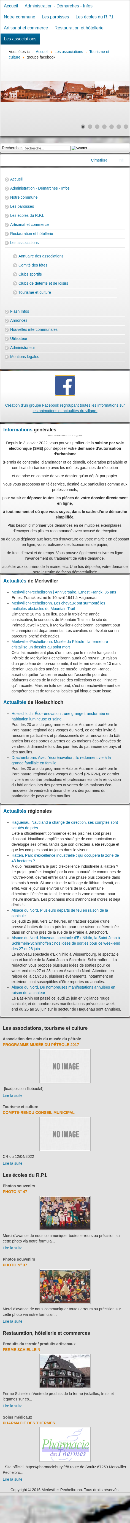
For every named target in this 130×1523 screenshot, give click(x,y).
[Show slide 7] (126, 126)
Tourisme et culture (34, 292)
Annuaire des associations (40, 256)
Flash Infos (19, 311)
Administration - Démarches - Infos (59, 6)
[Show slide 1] (83, 126)
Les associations (20, 39)
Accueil (11, 6)
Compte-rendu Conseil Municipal (39, 1112)
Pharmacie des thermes (29, 1423)
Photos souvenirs (19, 1186)
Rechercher (12, 148)
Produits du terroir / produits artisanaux (39, 1344)
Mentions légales (24, 356)
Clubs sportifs (30, 274)
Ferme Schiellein (21, 1349)
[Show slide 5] (111, 126)
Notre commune (19, 17)
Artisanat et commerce (26, 28)
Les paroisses (55, 17)
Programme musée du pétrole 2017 (41, 1044)
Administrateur (22, 347)
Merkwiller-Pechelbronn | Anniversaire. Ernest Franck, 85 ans (64, 592)
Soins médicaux (17, 1417)
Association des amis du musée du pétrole (42, 1039)
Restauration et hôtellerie (79, 28)
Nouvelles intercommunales (34, 329)
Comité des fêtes (32, 265)
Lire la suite (13, 1095)
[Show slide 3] (97, 126)
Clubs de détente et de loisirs (43, 283)
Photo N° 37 (15, 1265)
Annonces (18, 320)
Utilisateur (18, 338)
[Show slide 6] (119, 126)
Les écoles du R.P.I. (95, 17)
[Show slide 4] (104, 126)
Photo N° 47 (15, 1191)
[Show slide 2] (90, 126)
